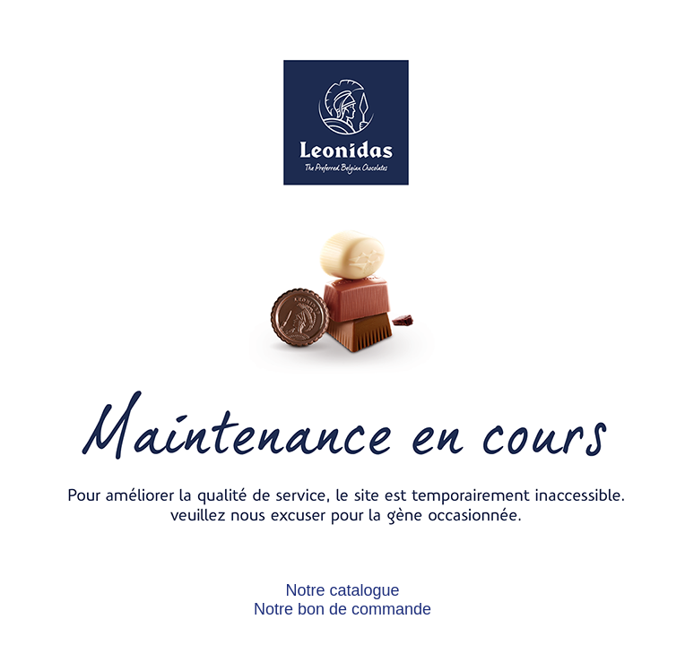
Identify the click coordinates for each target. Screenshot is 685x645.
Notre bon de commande (342, 609)
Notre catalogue (342, 590)
